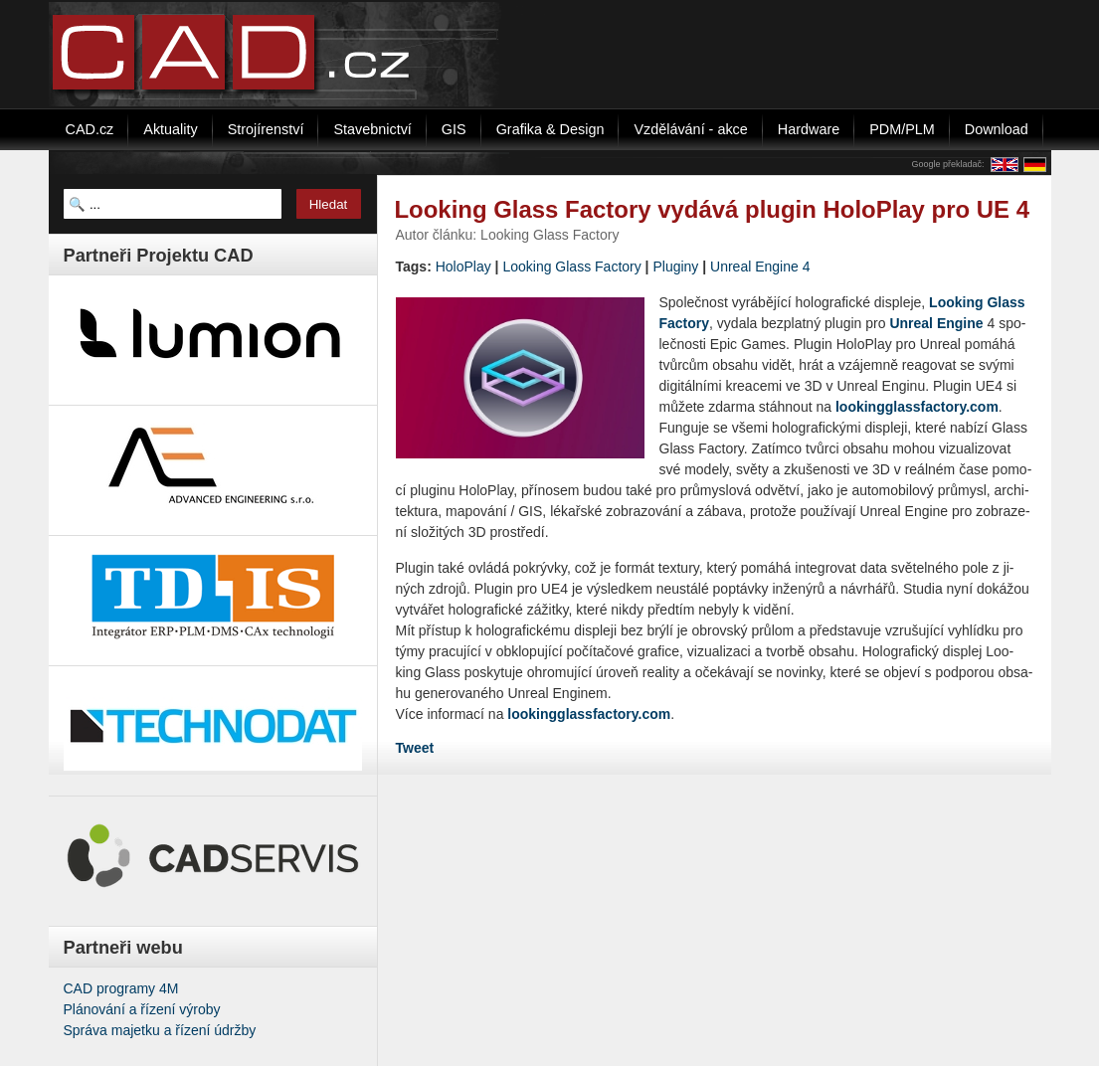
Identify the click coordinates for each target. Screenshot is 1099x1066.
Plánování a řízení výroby (142, 1009)
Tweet (415, 748)
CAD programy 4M (121, 988)
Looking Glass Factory (571, 266)
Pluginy (675, 266)
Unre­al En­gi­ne (936, 323)
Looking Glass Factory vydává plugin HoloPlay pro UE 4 (712, 209)
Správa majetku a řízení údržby (160, 1030)
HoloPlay (463, 266)
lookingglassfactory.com (588, 714)
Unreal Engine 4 (760, 266)
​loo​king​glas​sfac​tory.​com (917, 407)
